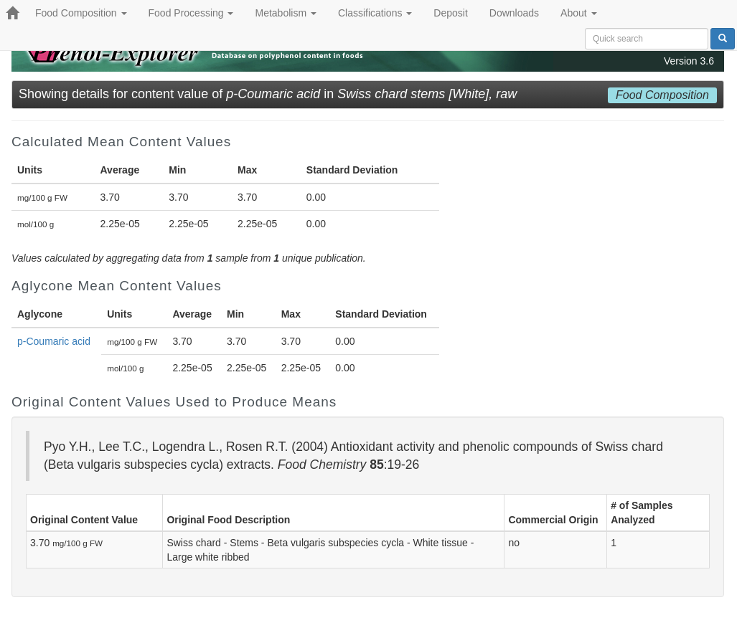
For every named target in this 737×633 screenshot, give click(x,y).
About (578, 13)
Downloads (514, 13)
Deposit (450, 13)
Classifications (375, 13)
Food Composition (81, 13)
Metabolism (285, 13)
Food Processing (191, 13)
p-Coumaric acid (53, 341)
